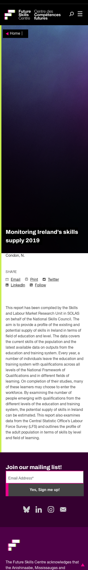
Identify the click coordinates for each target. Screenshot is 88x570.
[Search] (71, 14)
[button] (82, 565)
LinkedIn (18, 285)
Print (34, 280)
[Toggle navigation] (80, 14)
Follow (40, 285)
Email (15, 280)
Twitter (53, 280)
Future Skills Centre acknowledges (42, 562)
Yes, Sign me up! (45, 490)
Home (15, 34)
